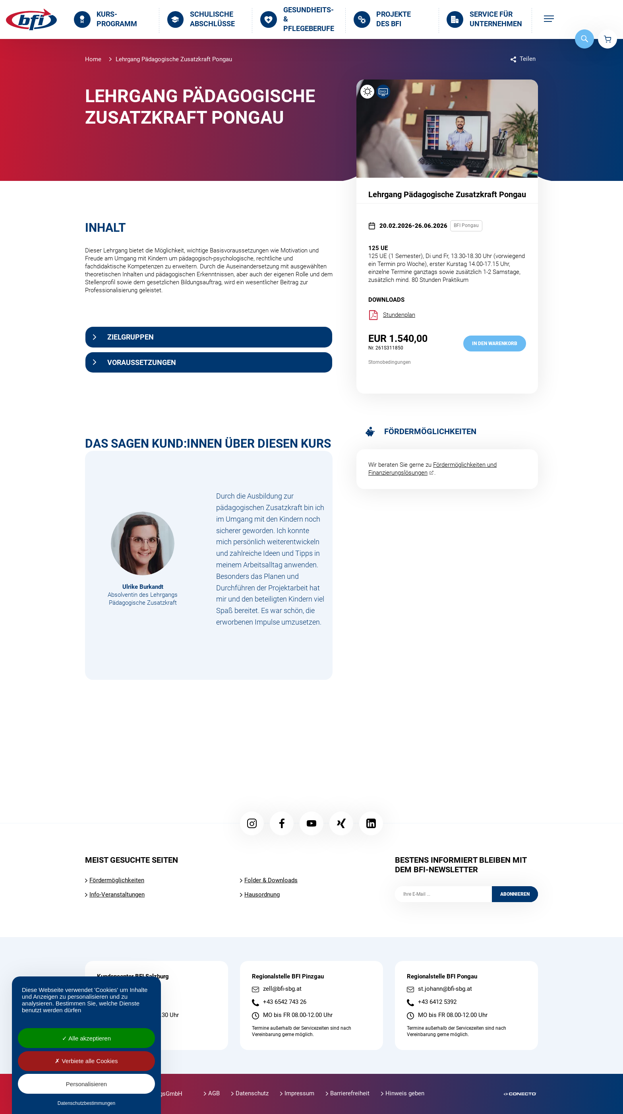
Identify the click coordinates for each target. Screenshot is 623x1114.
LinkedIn (371, 823)
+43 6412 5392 (437, 1002)
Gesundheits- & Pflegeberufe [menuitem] (297, 19)
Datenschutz (252, 1093)
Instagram (252, 823)
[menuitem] (549, 19)
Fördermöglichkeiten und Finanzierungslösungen (432, 468)
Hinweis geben (404, 1093)
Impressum (299, 1093)
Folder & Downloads (271, 880)
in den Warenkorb (494, 343)
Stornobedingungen (389, 362)
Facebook (282, 823)
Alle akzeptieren (86, 1038)
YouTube (311, 823)
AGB (214, 1093)
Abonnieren (515, 894)
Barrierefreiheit (350, 1093)
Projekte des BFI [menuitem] (382, 19)
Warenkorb (607, 39)
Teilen (528, 58)
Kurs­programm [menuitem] (105, 19)
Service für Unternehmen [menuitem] (484, 19)
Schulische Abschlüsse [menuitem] (201, 19)
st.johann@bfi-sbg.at (445, 989)
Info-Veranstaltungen (117, 894)
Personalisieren (86, 1084)
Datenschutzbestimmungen (86, 1103)
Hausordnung (262, 894)
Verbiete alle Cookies (86, 1061)
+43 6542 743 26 (284, 1002)
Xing (341, 823)
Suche (584, 39)
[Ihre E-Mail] (443, 894)
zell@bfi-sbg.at (282, 989)
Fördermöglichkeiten (116, 880)
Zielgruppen (130, 337)
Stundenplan (391, 315)
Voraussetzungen (141, 362)
